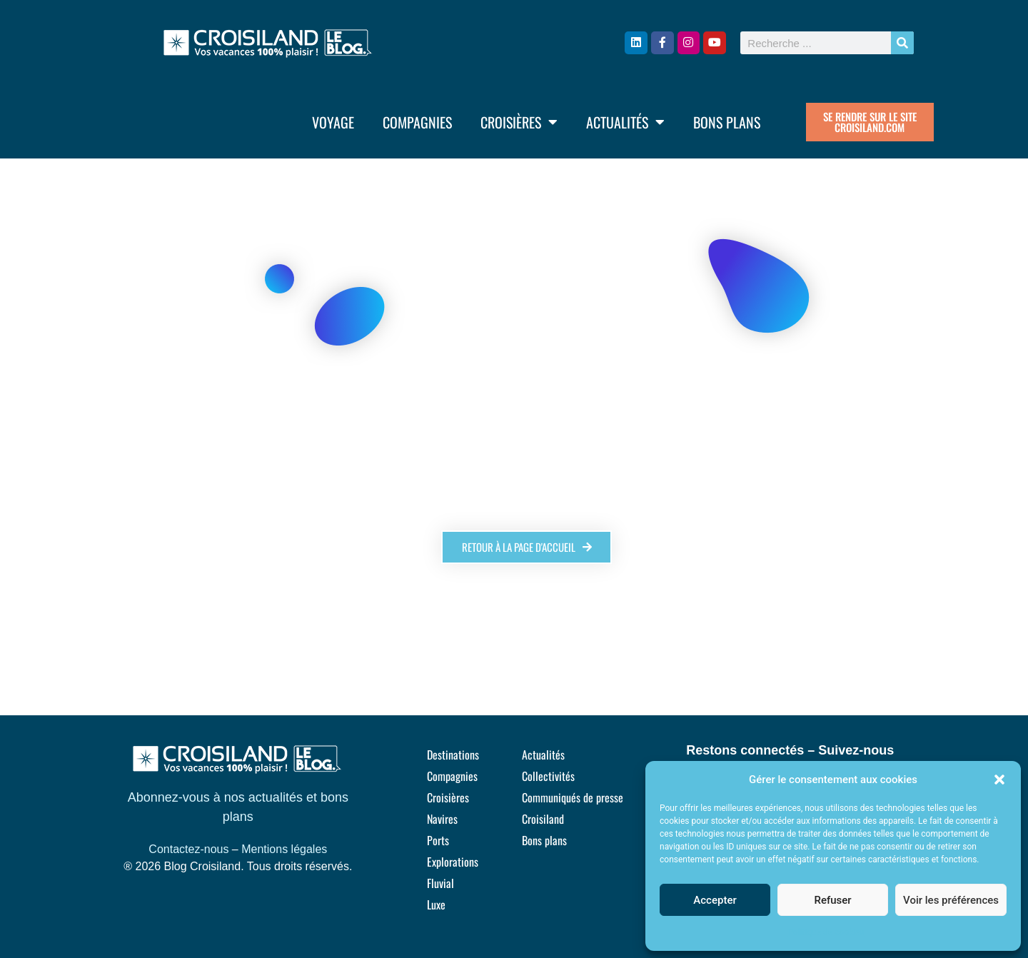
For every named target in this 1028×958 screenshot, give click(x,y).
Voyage (333, 122)
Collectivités (548, 776)
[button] (999, 779)
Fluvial (440, 883)
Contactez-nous (188, 849)
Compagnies (417, 122)
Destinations (453, 754)
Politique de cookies (825, 932)
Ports (438, 840)
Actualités (625, 122)
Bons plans (726, 122)
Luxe (436, 904)
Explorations (452, 861)
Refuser (832, 900)
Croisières (519, 122)
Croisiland (543, 818)
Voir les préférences (951, 900)
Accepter (714, 900)
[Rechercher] (902, 42)
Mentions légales (284, 849)
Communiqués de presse (572, 797)
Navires (442, 818)
